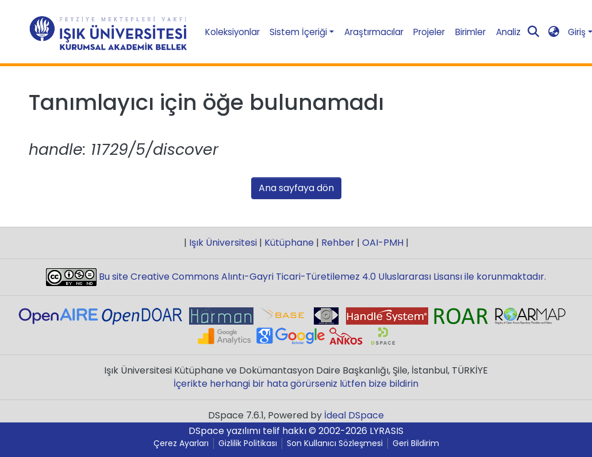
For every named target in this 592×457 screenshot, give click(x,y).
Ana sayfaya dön (296, 188)
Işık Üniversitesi (223, 242)
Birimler (470, 32)
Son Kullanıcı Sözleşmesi (335, 443)
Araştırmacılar (373, 32)
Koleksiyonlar (232, 32)
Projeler (429, 32)
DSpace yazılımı (224, 430)
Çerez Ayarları (181, 443)
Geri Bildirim (416, 443)
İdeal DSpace (354, 415)
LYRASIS (386, 430)
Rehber (338, 242)
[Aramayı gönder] (533, 32)
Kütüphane (289, 242)
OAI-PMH (383, 242)
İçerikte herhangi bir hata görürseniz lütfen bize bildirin (296, 383)
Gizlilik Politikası (247, 443)
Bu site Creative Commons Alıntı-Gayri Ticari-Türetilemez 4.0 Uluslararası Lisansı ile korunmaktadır (320, 276)
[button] (553, 32)
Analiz (508, 32)
